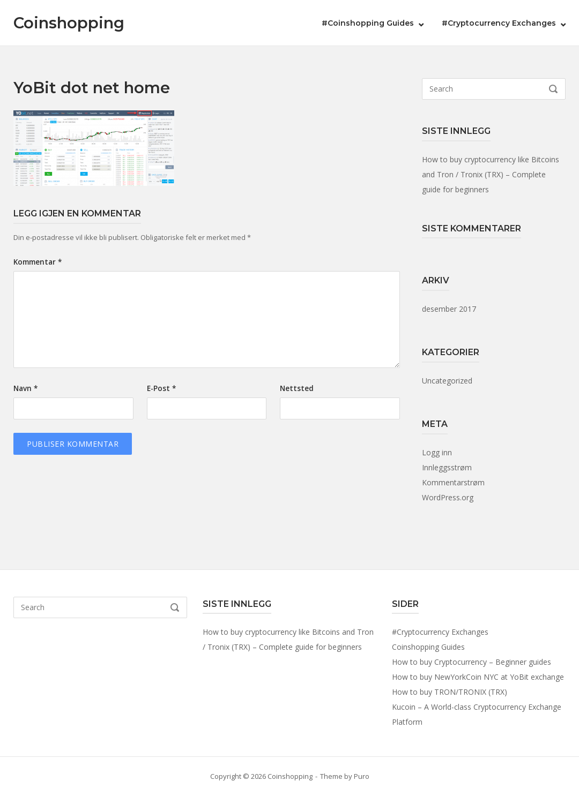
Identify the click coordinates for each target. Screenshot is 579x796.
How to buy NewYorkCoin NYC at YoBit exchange (478, 677)
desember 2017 (449, 309)
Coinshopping (68, 22)
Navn (25, 388)
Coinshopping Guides (428, 647)
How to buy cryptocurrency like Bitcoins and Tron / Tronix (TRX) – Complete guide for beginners (490, 174)
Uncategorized (447, 381)
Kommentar (37, 262)
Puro (361, 776)
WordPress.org (447, 497)
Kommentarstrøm (453, 482)
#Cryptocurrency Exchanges (499, 23)
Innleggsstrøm (447, 467)
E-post (161, 388)
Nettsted (297, 388)
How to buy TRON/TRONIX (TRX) (449, 692)
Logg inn (437, 452)
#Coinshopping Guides (368, 23)
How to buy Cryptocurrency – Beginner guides (471, 662)
